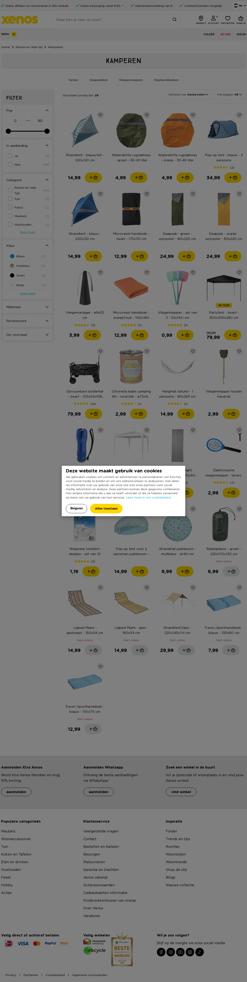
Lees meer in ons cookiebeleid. (148, 497)
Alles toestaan (106, 508)
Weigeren (76, 508)
